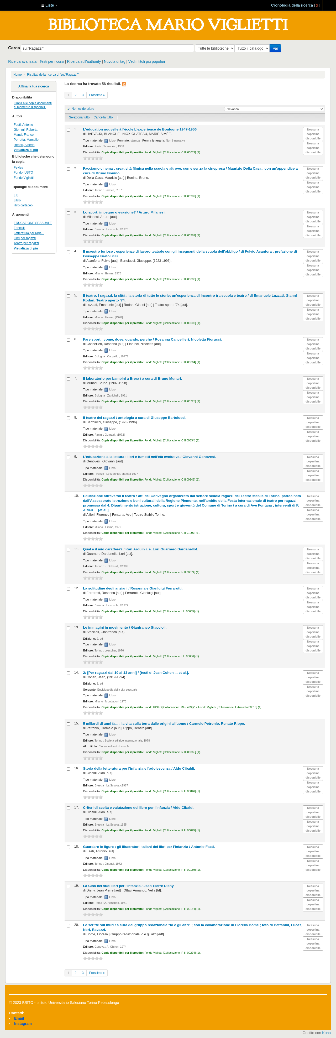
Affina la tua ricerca (33, 86)
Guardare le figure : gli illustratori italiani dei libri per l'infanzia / (149, 847)
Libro (17, 200)
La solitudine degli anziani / (132, 588)
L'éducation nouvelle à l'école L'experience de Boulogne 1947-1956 (140, 129)
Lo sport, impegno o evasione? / (124, 212)
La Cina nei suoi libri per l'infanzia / (128, 886)
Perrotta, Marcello (26, 140)
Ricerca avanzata (22, 61)
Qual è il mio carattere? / (140, 549)
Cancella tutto (103, 117)
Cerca (14, 47)
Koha (326, 1033)
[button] (49, 5)
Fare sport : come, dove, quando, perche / (152, 339)
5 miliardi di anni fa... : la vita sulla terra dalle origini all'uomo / (164, 724)
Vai (276, 48)
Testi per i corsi (52, 61)
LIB (16, 195)
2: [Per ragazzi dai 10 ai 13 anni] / (136, 673)
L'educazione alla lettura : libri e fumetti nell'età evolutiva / (149, 457)
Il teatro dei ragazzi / (134, 418)
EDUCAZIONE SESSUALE (33, 223)
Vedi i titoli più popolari (146, 61)
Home (17, 74)
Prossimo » (97, 95)
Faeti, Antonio (23, 125)
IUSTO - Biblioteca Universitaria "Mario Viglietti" (23, 5)
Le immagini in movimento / (124, 627)
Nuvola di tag (114, 61)
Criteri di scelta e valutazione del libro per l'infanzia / (138, 808)
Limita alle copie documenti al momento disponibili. (32, 105)
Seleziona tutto (79, 117)
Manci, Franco (24, 135)
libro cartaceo (23, 205)
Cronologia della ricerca (292, 5)
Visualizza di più (26, 150)
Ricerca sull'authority (84, 61)
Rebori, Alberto (24, 145)
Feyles (18, 167)
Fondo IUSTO (23, 172)
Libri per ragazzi (25, 238)
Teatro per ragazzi (26, 243)
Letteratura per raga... (29, 233)
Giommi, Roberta (25, 130)
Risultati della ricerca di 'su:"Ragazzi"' (53, 74)
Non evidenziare (83, 109)
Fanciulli (19, 228)
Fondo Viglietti (24, 178)
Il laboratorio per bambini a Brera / (132, 378)
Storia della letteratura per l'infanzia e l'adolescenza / (139, 768)
